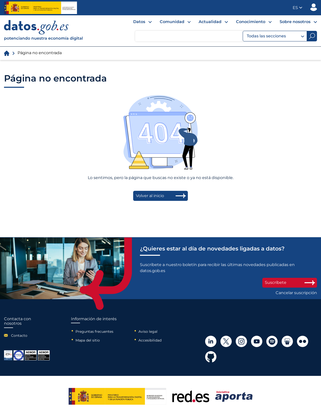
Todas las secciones (275, 36)
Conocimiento (250, 21)
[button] (297, 7)
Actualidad (210, 21)
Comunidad (172, 21)
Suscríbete (289, 282)
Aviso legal (147, 331)
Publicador (313, 7)
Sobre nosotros (295, 21)
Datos (139, 21)
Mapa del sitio (87, 340)
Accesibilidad (150, 340)
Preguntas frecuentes (94, 331)
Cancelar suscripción (296, 293)
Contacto (19, 335)
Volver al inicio (150, 195)
